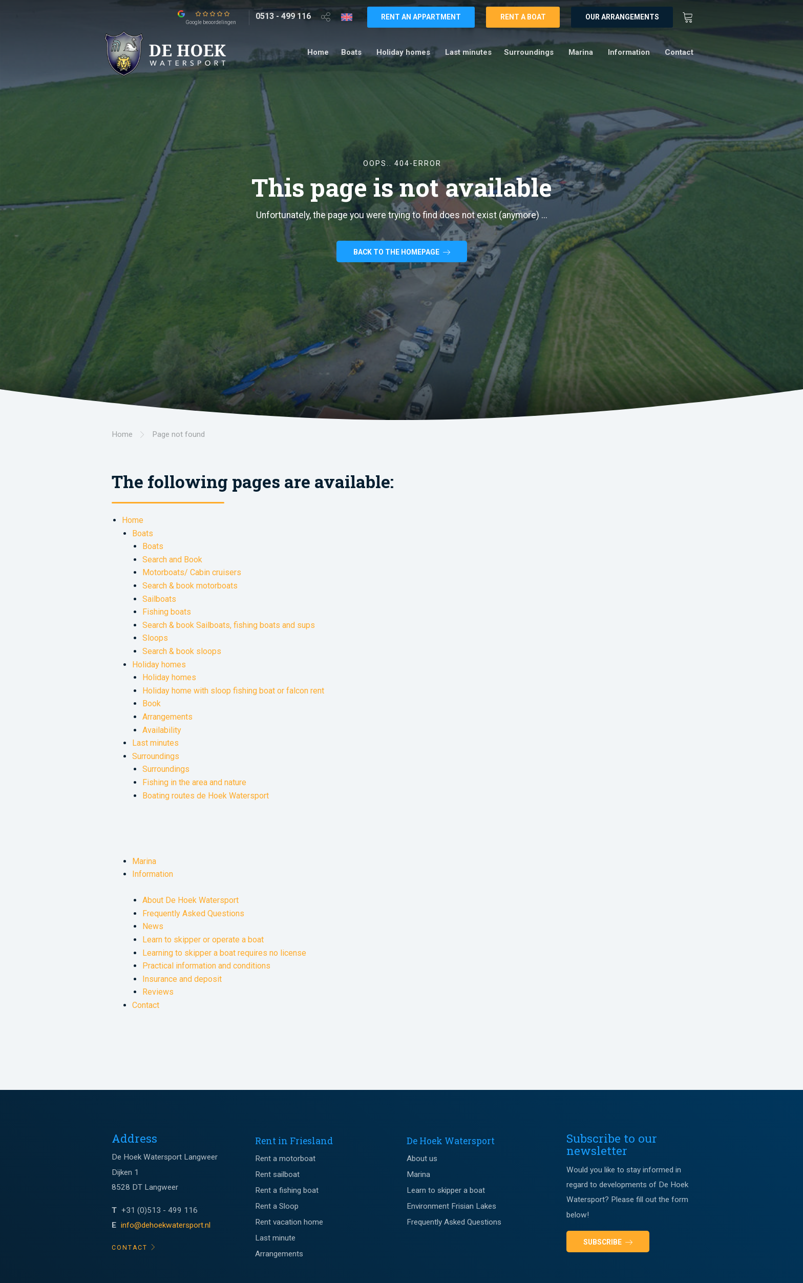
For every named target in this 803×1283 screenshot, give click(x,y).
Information (629, 52)
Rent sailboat (277, 1174)
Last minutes (468, 52)
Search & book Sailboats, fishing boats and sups (228, 625)
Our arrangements (622, 17)
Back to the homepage (401, 253)
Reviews (158, 992)
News (152, 926)
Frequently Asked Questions (193, 913)
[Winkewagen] (691, 16)
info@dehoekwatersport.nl (165, 1225)
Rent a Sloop (277, 1206)
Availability (161, 730)
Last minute (275, 1238)
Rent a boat (523, 17)
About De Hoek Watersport (190, 900)
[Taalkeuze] (346, 17)
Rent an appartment (421, 17)
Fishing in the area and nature (194, 782)
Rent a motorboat (285, 1158)
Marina (580, 52)
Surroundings (529, 52)
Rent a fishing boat (287, 1190)
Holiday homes (403, 52)
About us (422, 1158)
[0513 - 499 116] (283, 16)
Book (151, 703)
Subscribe (607, 1242)
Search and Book (172, 559)
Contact (679, 52)
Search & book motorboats (190, 586)
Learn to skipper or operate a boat (203, 939)
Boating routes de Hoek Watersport (205, 796)
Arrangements (167, 717)
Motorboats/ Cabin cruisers (191, 572)
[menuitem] (318, 52)
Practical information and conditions (206, 966)
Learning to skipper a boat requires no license (224, 953)
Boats (351, 52)
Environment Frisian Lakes (451, 1206)
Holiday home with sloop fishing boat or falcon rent (233, 691)
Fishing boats (166, 612)
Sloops (155, 638)
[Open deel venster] (325, 16)
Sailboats (159, 599)
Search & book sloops (181, 651)
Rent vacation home (289, 1222)
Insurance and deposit (182, 979)
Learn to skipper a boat (446, 1190)
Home (318, 52)
